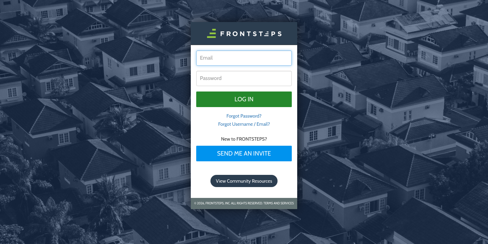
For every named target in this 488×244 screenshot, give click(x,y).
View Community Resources (244, 181)
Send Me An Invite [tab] (244, 153)
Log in (244, 99)
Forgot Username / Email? (244, 124)
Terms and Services (279, 203)
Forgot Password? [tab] (244, 116)
